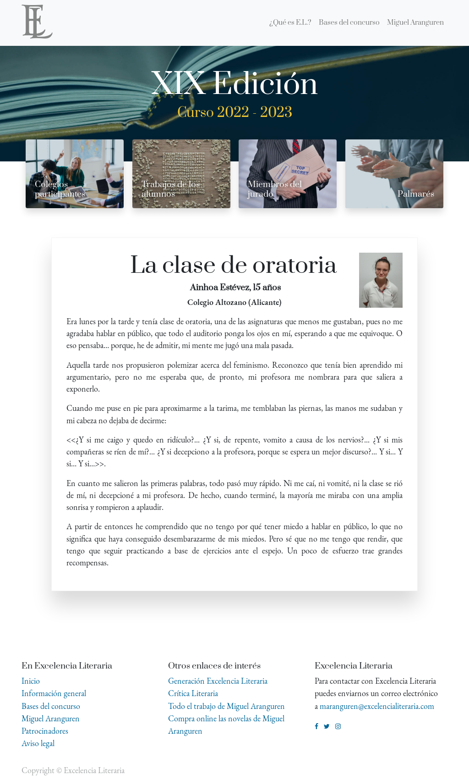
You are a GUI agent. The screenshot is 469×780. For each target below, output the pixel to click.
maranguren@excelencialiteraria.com (377, 706)
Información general (54, 693)
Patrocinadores (45, 730)
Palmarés (416, 194)
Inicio (31, 680)
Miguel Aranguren (51, 718)
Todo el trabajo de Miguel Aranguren (226, 706)
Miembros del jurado (275, 189)
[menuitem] (290, 23)
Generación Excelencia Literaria (217, 680)
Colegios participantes (60, 189)
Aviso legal (38, 743)
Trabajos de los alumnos (171, 189)
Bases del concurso (51, 706)
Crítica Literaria (193, 693)
